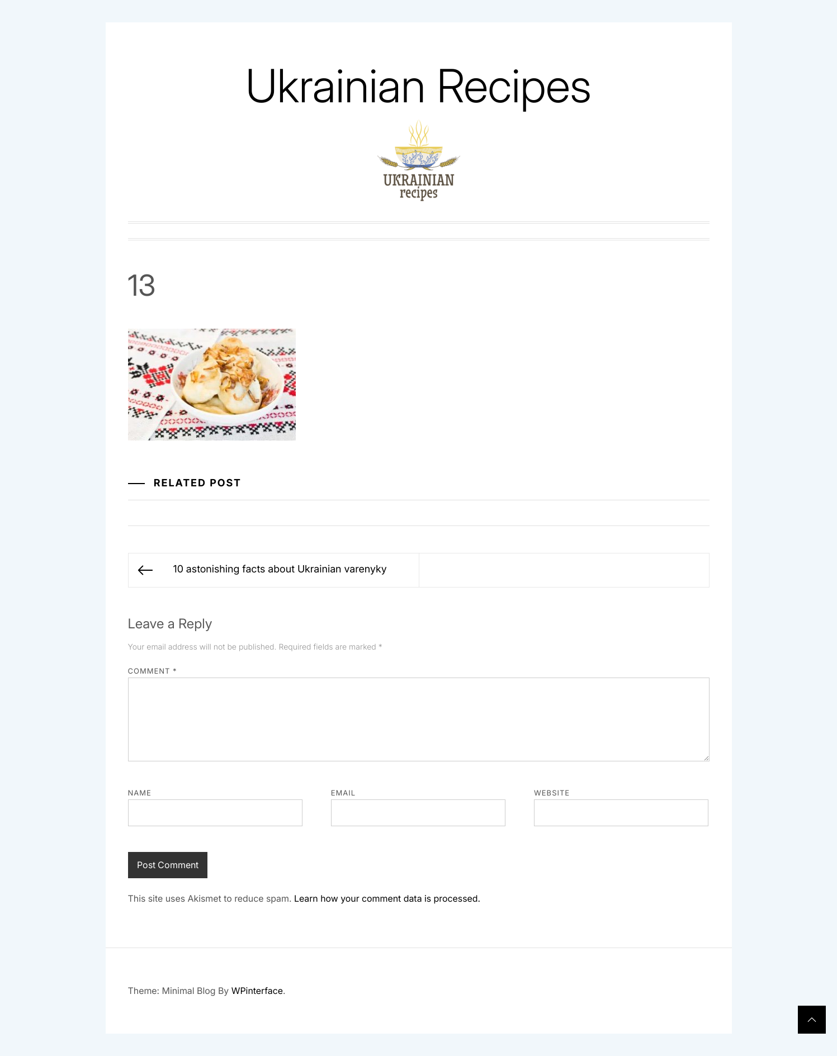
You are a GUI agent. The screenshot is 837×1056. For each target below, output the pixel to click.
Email (343, 793)
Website (552, 793)
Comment (152, 671)
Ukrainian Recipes (418, 85)
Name (140, 793)
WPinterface (257, 990)
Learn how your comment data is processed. (387, 898)
